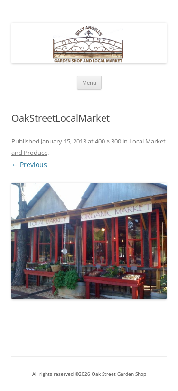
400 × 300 (108, 141)
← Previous (29, 164)
